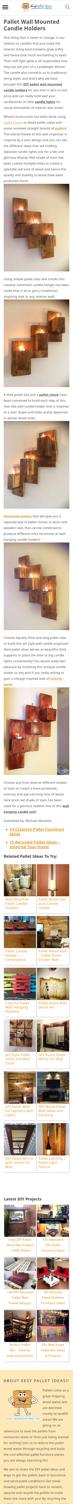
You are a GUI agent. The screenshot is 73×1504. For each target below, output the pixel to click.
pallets (60, 128)
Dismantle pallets (18, 516)
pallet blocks (13, 122)
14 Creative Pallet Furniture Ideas (37, 832)
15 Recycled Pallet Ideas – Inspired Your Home (35, 844)
